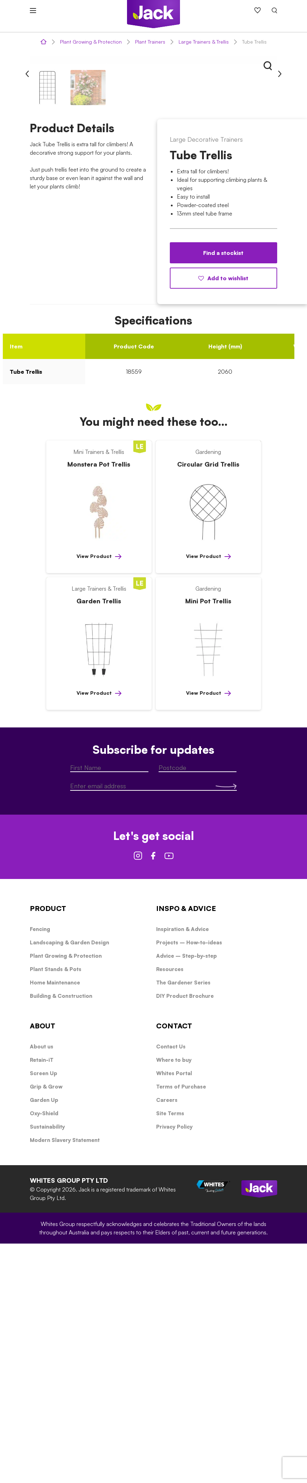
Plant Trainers (150, 42)
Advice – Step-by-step (186, 1195)
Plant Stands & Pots (55, 1208)
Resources (169, 1208)
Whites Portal (174, 1312)
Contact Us (171, 1286)
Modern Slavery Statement (65, 1379)
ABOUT (42, 1265)
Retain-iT (41, 1299)
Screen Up (43, 1312)
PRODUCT (48, 1147)
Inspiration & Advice (182, 1168)
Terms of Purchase (181, 1326)
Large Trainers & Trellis (204, 42)
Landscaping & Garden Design (69, 1182)
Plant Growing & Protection (91, 42)
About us (41, 1286)
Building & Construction (61, 1235)
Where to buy (174, 1299)
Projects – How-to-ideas (189, 1182)
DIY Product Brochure (185, 1235)
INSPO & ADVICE (186, 1147)
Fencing (40, 1168)
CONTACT (174, 1265)
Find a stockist (223, 492)
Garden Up (44, 1339)
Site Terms (170, 1352)
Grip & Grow (46, 1326)
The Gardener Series (183, 1222)
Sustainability (47, 1366)
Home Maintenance (55, 1222)
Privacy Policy (174, 1366)
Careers (167, 1339)
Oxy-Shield (44, 1352)
